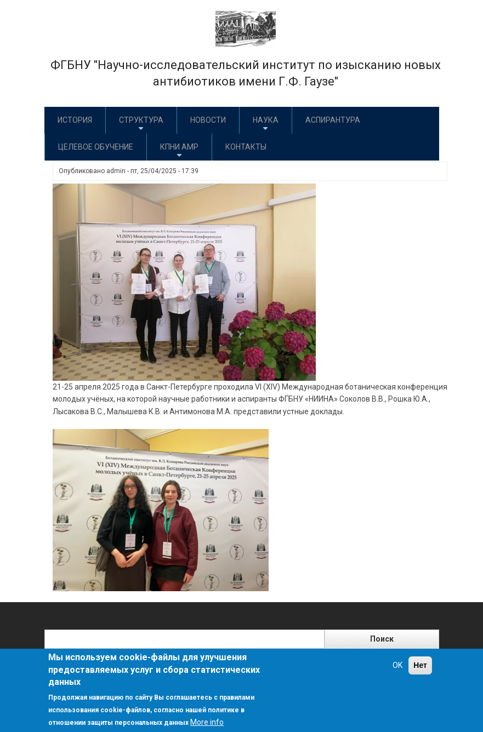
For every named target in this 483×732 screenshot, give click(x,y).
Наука (266, 124)
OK (397, 665)
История (75, 120)
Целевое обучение (95, 146)
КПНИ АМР (179, 150)
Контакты (245, 146)
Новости (208, 120)
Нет (420, 665)
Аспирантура (332, 120)
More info (207, 722)
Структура (141, 124)
